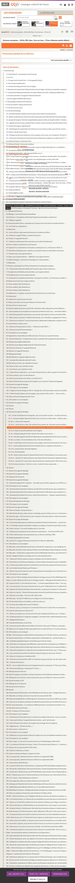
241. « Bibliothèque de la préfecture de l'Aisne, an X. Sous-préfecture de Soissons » (30, 787)
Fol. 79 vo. (16, 452)
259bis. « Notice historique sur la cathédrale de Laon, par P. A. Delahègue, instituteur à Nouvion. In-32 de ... (37, 848)
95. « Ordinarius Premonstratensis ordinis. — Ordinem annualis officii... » (28, 327)
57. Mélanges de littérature (14, 211)
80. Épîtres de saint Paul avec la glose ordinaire (20, 281)
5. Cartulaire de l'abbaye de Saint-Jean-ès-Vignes (21, 86)
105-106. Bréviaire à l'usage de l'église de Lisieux (20, 357)
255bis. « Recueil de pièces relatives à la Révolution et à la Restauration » (28, 832)
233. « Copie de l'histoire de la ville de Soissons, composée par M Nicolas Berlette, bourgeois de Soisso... (37, 766)
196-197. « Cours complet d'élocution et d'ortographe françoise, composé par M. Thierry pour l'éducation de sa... (37, 665)
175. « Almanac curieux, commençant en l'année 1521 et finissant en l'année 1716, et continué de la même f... (37, 607)
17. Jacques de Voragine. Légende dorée (18, 126)
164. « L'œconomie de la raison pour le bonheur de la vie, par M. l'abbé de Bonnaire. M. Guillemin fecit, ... (37, 586)
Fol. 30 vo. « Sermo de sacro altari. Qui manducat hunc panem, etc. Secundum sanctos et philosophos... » (38, 424)
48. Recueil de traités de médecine (16, 184)
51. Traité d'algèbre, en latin (14, 193)
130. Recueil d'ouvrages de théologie (17, 480)
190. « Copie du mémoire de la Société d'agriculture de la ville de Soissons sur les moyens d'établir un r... (37, 647)
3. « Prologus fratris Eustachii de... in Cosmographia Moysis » (24, 80)
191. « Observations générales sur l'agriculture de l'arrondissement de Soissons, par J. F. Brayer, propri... (37, 650)
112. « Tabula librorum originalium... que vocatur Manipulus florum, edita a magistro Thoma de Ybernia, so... (37, 372)
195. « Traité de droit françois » (15, 662)
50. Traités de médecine (13, 190)
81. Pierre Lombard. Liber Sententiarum (18, 284)
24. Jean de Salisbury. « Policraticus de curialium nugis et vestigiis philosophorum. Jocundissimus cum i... (36, 147)
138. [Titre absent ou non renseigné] (17, 504)
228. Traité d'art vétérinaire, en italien (17, 750)
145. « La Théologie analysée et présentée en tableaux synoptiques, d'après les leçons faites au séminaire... (37, 525)
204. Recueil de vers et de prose (15, 687)
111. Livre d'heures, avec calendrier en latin (19, 369)
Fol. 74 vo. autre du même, (22, 449)
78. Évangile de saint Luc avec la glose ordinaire (20, 275)
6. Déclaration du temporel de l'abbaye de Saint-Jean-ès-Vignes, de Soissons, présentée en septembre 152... (37, 89)
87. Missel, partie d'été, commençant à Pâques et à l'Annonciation (26, 302)
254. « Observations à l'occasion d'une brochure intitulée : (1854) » (35, 826)
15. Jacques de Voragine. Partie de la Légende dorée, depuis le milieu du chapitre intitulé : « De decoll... (37, 120)
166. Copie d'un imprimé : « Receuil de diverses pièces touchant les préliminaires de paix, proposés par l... (37, 592)
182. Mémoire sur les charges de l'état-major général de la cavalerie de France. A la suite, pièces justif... (37, 629)
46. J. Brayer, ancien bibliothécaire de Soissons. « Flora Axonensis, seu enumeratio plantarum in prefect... (37, 178)
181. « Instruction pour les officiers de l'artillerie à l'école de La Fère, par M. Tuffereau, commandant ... (36, 626)
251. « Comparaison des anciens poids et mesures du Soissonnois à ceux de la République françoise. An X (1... (37, 814)
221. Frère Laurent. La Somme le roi (16, 729)
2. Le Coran (9, 77)
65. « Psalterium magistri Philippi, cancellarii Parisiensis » (23, 235)
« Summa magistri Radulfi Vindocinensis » (18, 98)
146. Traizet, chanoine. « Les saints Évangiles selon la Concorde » (25, 528)
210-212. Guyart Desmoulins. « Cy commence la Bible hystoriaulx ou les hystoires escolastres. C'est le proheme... (36, 705)
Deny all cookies (39, 874)
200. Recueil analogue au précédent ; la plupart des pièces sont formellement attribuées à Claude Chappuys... (36, 674)
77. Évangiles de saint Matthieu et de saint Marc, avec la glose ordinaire (27, 272)
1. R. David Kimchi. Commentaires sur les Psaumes (21, 74)
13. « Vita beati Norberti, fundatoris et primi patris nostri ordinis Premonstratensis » (31, 114)
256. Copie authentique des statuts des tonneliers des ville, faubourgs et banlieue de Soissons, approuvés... (37, 836)
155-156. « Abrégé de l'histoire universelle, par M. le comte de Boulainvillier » (29, 556)
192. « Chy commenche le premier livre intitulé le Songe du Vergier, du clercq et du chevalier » (34, 653)
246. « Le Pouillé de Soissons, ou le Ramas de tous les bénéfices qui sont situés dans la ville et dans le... (37, 799)
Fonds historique (9, 71)
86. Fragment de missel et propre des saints (19, 299)
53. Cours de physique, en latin (15, 199)
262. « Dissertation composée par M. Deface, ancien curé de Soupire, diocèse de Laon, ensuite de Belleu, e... (37, 863)
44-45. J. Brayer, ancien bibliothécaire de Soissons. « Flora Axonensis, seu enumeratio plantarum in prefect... (37, 174)
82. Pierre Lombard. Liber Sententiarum (18, 287)
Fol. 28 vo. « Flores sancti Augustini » (19, 421)
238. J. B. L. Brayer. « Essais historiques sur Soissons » (22, 778)
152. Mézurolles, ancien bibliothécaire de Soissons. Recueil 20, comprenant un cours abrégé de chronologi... (37, 547)
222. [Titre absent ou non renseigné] (17, 732)
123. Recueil (9, 406)
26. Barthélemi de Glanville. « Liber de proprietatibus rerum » (24, 153)
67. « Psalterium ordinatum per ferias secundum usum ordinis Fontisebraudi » (29, 241)
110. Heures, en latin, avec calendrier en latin (19, 366)
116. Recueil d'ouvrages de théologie (17, 384)
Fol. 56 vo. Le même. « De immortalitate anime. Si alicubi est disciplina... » (30, 440)
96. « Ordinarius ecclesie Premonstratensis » (19, 330)
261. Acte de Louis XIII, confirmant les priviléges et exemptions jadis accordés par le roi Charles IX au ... (37, 860)
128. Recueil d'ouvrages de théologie (17, 474)
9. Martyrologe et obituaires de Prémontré (18, 102)
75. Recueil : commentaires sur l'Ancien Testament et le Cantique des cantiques (30, 266)
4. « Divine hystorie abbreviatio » (16, 83)
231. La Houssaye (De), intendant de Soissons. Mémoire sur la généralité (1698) (29, 759)
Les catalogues (12, 12)
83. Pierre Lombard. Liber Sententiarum (18, 290)
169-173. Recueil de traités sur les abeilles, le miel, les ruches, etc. (25, 601)
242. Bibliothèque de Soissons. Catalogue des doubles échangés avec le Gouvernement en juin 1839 (36, 790)
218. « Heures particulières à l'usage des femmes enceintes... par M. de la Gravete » (30, 720)
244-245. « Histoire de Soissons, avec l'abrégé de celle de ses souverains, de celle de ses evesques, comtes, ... (37, 796)
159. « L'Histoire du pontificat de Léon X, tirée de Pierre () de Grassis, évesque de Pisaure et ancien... (36, 565)
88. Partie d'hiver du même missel (16, 305)
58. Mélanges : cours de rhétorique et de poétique (21, 214)
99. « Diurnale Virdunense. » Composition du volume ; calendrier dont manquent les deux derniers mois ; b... (37, 339)
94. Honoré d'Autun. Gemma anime (16, 323)
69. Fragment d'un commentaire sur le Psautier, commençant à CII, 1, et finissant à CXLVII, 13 (34, 247)
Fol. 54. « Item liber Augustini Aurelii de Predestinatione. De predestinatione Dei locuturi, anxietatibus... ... (38, 437)
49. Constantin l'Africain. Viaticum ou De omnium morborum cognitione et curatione (31, 187)
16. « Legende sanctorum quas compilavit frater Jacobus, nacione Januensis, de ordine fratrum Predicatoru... (37, 123)
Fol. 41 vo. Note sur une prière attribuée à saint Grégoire (25, 430)
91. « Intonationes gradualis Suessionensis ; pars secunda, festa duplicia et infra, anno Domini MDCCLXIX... (37, 314)
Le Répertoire (47, 12)
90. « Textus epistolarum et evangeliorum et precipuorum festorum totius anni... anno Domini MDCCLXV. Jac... (37, 311)
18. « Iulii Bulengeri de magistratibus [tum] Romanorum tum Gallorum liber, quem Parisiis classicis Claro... (37, 129)
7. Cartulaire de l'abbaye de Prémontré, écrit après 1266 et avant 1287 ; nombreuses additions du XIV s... (36, 92)
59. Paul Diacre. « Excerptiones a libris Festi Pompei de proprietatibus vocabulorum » (31, 217)
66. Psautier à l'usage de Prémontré (17, 238)
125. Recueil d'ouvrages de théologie (17, 412)
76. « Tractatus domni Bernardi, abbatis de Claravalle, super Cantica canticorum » (31, 269)
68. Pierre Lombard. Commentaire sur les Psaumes (21, 244)
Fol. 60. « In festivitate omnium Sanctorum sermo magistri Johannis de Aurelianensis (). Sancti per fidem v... (38, 443)
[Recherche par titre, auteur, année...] (35, 17)
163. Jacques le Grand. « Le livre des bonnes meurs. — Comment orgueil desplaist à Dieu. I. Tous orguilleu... (37, 583)
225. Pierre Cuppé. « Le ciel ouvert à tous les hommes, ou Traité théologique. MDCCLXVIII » (33, 741)
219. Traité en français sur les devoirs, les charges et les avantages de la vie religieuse (31, 723)
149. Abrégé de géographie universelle (17, 538)
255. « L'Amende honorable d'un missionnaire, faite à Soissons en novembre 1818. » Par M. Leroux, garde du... (37, 829)
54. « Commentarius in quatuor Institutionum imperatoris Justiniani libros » (29, 202)
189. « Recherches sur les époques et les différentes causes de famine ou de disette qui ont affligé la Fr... (37, 644)
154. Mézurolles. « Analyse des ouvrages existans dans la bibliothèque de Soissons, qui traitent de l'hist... (37, 553)
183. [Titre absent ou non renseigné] (17, 632)
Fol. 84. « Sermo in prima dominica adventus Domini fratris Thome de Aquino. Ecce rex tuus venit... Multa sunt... (38, 455)
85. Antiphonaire (11, 296)
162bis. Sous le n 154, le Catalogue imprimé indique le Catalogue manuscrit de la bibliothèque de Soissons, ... (37, 577)
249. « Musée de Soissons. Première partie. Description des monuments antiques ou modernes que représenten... (37, 808)
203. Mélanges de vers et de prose (16, 683)
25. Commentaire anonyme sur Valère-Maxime (20, 150)
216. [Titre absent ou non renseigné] (17, 714)
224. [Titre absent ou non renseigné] (17, 738)
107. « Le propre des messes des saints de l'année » (21, 360)
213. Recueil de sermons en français (17, 708)
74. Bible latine (10, 263)
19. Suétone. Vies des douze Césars (16, 132)
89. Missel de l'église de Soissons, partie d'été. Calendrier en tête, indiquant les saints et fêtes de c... (36, 308)
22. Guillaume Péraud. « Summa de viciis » (19, 141)
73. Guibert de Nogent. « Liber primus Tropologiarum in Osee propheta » (27, 260)
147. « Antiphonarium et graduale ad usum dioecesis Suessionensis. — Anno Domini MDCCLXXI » (35, 531)
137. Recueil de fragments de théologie (17, 501)
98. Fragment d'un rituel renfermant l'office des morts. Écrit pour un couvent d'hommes (32, 336)
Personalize (60, 874)
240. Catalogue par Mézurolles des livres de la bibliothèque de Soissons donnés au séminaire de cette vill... (37, 784)
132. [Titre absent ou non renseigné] (17, 486)
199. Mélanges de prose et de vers (16, 671)
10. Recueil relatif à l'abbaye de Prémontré (19, 105)
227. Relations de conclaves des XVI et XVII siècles (21, 747)
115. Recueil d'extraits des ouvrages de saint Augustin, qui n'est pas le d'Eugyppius (34, 381)
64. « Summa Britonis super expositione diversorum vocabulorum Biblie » (28, 232)
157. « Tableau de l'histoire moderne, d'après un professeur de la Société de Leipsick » (31, 559)
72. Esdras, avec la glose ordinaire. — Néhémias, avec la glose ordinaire (27, 257)
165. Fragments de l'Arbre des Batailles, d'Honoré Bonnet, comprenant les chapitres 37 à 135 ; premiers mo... (37, 589)
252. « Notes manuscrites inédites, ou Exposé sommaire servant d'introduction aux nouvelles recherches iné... (37, 820)
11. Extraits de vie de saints (14, 108)
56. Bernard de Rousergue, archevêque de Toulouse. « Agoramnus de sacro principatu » (32, 208)
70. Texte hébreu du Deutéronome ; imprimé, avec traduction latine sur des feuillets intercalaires (35, 251)
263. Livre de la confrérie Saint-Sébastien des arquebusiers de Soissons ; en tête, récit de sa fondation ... (37, 866)
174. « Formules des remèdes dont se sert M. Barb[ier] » (22, 604)
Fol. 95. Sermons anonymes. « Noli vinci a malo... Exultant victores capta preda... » (33, 464)
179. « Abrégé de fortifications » (15, 620)
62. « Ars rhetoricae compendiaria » (16, 226)
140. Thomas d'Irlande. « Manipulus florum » (19, 510)
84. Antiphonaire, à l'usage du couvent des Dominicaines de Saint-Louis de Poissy (30, 293)
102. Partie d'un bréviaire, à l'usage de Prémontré (21, 348)
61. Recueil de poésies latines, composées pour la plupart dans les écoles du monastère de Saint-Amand (36, 223)
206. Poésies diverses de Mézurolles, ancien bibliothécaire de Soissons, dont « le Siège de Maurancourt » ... (37, 693)
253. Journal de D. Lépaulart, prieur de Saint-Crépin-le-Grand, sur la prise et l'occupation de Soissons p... (37, 823)
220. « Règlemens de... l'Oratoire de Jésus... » (19, 726)
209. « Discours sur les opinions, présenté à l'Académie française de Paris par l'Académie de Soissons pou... (37, 702)
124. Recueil (9, 409)
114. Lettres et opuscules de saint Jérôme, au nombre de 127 (24, 378)
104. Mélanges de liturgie (13, 354)
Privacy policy (37, 879)
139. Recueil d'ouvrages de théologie (17, 507)
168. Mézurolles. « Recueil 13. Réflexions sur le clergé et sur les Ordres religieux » (30, 598)
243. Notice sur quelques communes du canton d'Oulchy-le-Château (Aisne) (29, 793)
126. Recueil (9, 468)
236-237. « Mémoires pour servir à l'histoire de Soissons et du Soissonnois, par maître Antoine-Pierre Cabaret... (37, 775)
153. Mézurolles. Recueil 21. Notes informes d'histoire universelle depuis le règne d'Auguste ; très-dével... (37, 550)
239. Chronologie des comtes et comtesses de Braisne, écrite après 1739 (27, 781)
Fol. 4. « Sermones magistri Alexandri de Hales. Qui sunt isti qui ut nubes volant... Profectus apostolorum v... (38, 418)
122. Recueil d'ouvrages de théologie (17, 403)
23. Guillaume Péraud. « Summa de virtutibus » (20, 144)
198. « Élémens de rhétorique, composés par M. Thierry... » (23, 668)
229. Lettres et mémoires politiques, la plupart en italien (23, 753)
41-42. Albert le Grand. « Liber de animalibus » (19, 168)
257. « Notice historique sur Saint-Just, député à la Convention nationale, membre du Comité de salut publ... (37, 839)
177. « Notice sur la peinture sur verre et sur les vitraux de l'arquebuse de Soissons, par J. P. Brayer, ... (36, 614)
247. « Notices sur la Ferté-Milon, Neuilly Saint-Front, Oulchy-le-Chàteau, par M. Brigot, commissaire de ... (37, 802)
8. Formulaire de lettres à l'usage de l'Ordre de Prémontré (23, 95)
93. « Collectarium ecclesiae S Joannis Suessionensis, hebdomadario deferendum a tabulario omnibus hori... (37, 320)
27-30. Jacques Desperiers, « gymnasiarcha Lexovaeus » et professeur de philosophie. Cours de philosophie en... (37, 156)
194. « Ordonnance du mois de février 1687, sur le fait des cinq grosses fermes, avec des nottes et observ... (37, 659)
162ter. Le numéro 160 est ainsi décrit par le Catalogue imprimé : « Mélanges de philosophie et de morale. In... (37, 580)
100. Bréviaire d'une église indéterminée (18, 342)
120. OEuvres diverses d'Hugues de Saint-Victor (20, 396)
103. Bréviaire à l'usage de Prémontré (17, 351)
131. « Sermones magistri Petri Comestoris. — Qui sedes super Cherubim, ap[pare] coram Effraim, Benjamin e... (37, 483)
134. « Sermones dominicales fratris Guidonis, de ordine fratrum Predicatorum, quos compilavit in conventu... (37, 492)
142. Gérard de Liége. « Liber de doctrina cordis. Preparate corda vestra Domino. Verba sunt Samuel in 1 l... (37, 516)
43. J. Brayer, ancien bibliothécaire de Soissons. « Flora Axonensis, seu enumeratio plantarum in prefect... (37, 171)
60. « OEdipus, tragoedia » (14, 220)
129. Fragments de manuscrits (15, 477)
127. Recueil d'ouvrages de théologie (17, 471)
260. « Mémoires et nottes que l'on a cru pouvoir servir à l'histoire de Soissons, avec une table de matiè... (37, 857)
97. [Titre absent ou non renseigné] (16, 333)
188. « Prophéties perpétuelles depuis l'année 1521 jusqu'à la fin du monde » (29, 641)
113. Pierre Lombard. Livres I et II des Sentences (20, 375)
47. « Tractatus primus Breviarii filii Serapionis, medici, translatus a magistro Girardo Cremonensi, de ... (37, 181)
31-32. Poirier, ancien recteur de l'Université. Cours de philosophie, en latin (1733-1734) (32, 159)
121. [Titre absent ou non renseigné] (17, 399)
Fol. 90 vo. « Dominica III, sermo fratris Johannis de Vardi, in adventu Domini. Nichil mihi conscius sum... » (38, 461)
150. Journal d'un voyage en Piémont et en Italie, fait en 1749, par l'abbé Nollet (30, 541)
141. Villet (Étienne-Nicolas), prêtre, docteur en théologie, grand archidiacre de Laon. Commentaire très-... (37, 513)
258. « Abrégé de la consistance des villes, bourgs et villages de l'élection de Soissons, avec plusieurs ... (37, 842)
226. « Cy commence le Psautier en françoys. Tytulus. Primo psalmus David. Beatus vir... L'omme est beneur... (37, 744)
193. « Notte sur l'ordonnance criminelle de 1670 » (21, 656)
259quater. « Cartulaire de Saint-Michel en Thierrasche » (23, 854)
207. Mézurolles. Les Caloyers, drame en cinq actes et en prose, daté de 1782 (28, 696)
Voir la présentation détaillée (60, 60)
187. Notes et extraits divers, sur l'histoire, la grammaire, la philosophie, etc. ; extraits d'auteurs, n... (36, 638)
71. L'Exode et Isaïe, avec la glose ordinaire (19, 254)
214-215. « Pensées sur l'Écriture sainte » (18, 711)
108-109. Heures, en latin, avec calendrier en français (22, 363)
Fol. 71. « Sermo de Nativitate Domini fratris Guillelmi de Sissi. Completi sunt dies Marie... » (35, 446)
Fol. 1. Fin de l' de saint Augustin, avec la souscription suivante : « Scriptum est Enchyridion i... (38, 415)
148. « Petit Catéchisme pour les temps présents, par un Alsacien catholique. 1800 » (31, 534)
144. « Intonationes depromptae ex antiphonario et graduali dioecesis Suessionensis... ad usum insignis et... (37, 522)
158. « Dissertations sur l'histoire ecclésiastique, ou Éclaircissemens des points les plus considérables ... (37, 562)
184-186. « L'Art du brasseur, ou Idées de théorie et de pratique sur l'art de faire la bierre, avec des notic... (37, 635)
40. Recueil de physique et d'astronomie (18, 165)
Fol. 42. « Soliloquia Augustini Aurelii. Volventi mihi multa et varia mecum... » (31, 434)
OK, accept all (16, 874)
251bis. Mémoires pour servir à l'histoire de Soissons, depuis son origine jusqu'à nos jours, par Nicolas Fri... (37, 817)
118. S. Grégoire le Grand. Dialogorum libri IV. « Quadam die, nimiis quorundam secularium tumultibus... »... (37, 390)
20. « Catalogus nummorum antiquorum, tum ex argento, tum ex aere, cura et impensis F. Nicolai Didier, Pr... (37, 135)
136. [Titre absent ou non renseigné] (17, 498)
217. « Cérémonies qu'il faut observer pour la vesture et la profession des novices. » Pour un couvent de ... (37, 717)
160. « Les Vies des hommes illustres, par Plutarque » (21, 568)
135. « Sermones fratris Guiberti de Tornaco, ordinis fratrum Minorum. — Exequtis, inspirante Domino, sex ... (37, 495)
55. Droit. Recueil (11, 205)
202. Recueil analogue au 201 (15, 680)
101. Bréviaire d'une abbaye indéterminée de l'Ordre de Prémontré (26, 345)
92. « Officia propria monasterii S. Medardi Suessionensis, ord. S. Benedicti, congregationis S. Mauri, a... (37, 317)
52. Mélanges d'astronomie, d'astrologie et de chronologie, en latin (26, 196)
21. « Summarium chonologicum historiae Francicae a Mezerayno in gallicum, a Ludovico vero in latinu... (37, 138)
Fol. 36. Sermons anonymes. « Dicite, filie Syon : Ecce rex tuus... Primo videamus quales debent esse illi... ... (38, 427)
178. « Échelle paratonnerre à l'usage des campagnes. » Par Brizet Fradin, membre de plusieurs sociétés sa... (37, 617)
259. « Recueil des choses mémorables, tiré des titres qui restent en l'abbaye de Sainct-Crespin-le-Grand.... (37, 845)
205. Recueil (9, 690)
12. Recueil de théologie (13, 111)
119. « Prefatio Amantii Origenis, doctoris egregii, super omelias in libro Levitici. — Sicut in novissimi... (36, 393)
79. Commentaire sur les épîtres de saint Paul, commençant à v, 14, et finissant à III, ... (37, 278)
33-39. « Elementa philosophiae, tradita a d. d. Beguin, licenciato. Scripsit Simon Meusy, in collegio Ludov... (37, 162)
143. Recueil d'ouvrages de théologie (17, 519)
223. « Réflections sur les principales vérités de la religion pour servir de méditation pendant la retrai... (36, 735)
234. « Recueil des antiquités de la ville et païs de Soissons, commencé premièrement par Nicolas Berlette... (37, 769)
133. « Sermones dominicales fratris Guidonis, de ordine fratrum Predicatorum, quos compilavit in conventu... (37, 489)
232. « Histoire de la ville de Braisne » (17, 763)
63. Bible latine (10, 229)
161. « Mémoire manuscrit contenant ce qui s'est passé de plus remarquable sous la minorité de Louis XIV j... (37, 571)
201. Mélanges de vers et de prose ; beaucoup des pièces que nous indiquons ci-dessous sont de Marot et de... (36, 677)
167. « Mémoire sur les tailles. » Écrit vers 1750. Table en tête (24, 595)
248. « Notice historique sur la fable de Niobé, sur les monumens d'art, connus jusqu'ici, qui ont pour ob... (37, 805)
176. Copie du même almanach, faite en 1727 (19, 610)
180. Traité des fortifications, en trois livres (19, 623)
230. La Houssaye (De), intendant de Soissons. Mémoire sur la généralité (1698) (29, 756)
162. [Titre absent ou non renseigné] (17, 574)
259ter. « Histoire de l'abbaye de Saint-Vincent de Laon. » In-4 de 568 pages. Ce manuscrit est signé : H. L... (37, 851)
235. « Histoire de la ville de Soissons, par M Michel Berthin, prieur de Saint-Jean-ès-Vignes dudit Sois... (37, 772)
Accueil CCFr (5, 32)
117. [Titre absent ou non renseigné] (17, 387)
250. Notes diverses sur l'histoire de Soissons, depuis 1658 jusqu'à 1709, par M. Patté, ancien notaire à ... (37, 811)
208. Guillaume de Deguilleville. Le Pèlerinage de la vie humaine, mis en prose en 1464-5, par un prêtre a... (37, 699)
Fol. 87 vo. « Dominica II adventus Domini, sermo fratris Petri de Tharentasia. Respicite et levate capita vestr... (38, 458)
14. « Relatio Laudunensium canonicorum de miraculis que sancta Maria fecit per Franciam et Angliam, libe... (37, 117)
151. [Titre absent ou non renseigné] (17, 544)
